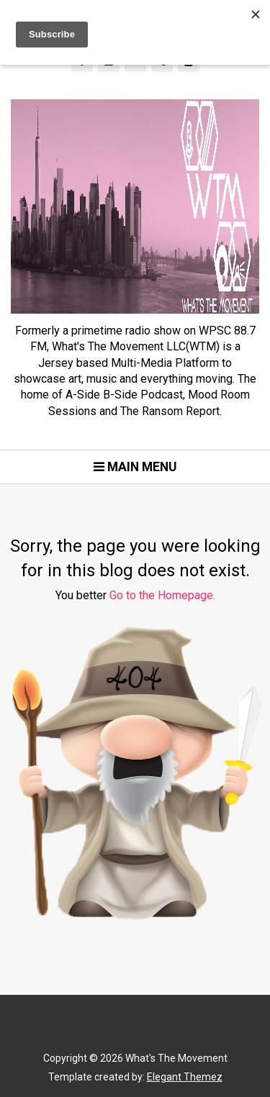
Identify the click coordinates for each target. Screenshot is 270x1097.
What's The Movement (175, 1058)
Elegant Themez (184, 1077)
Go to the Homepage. (162, 595)
